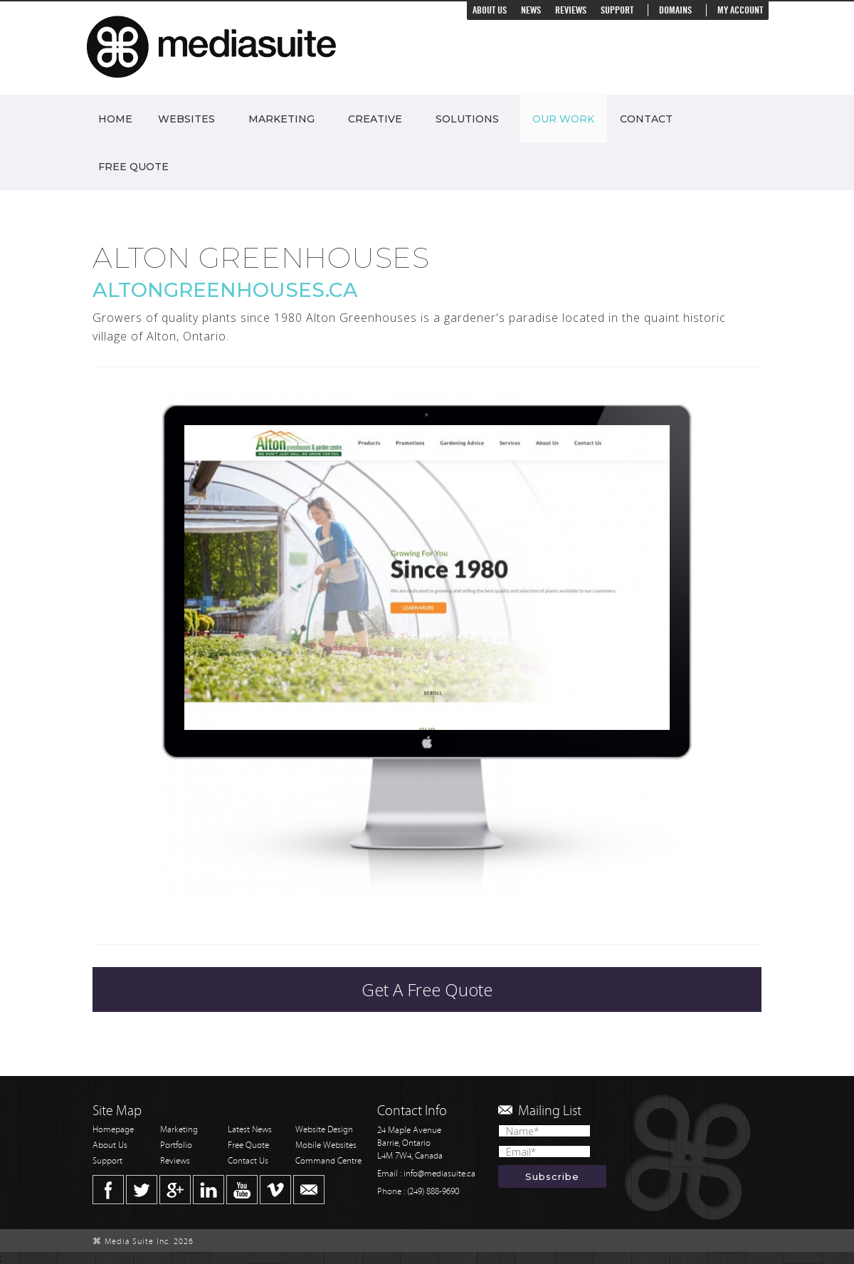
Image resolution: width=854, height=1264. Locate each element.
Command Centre (328, 1161)
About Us (490, 10)
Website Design (324, 1129)
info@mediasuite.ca (439, 1174)
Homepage (113, 1129)
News (531, 10)
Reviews (570, 10)
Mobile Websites (326, 1145)
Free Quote (133, 166)
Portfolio (176, 1145)
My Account (740, 10)
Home (115, 119)
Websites (186, 119)
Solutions (467, 119)
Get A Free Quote (427, 989)
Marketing (281, 119)
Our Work (563, 119)
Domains (675, 10)
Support (617, 10)
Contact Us (248, 1161)
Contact (646, 119)
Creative (375, 119)
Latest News (250, 1129)
